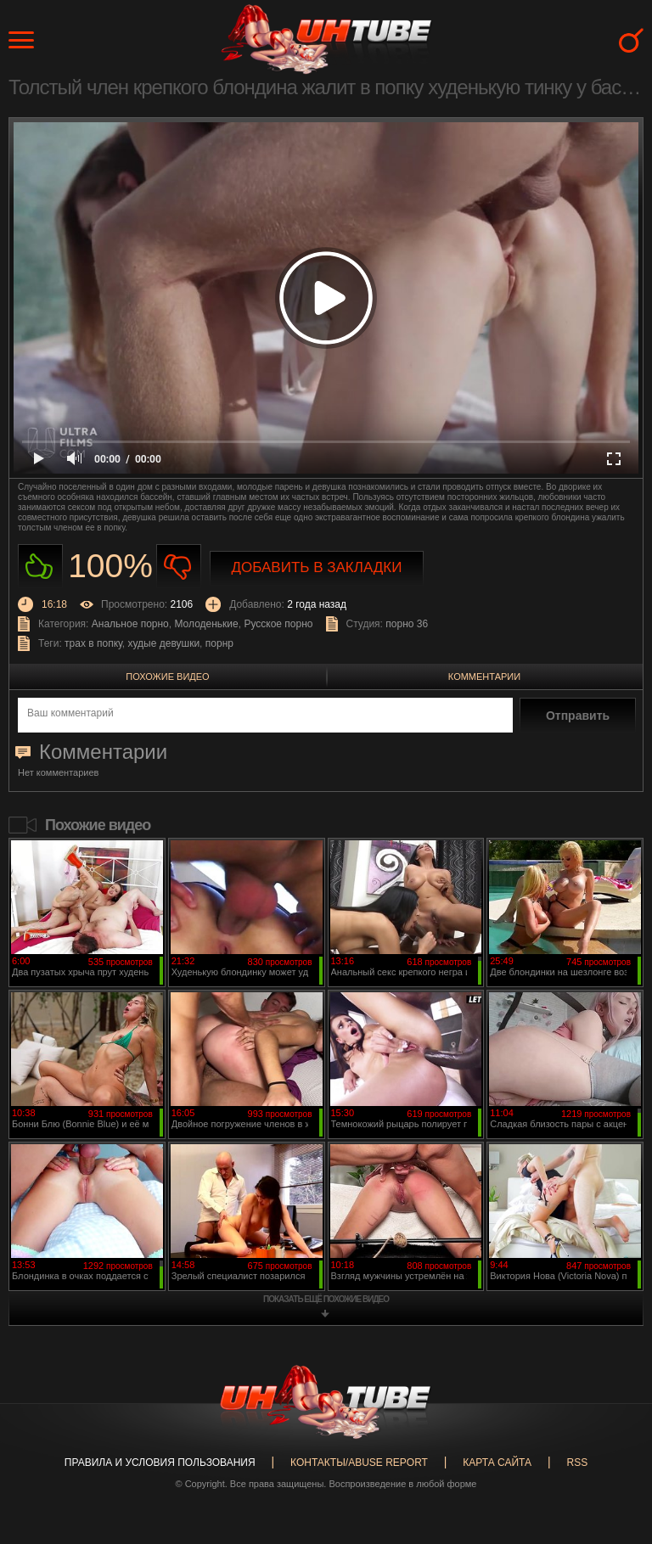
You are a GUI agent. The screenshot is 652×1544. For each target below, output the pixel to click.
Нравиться (40, 566)
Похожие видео (167, 676)
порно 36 (406, 624)
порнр (219, 643)
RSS (576, 1462)
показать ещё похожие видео (326, 1299)
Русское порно (278, 624)
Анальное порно (130, 624)
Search (631, 40)
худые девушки (164, 643)
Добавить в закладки (317, 567)
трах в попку (93, 643)
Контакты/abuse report (359, 1462)
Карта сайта (497, 1462)
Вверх (614, 1453)
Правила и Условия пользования (160, 1462)
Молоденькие (206, 624)
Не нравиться (178, 566)
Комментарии (484, 676)
